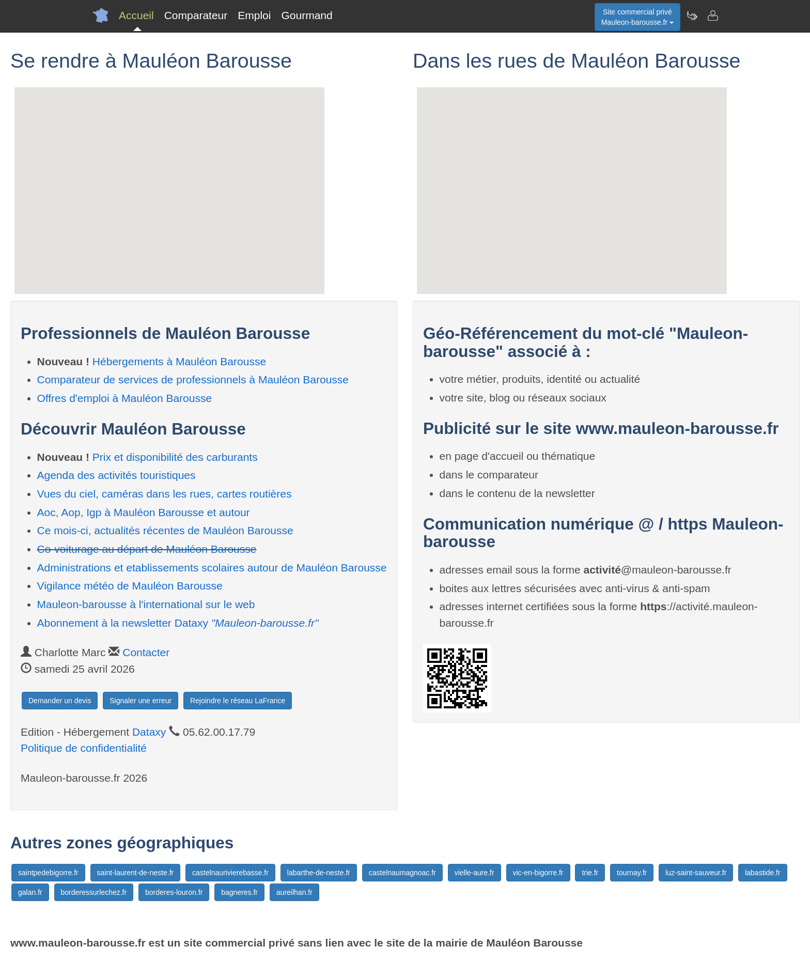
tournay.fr (632, 873)
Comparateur (196, 15)
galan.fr (30, 892)
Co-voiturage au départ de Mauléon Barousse (147, 549)
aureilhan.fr (294, 892)
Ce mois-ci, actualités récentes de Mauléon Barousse (165, 530)
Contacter (145, 652)
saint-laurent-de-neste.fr (135, 873)
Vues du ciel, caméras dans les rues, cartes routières (164, 494)
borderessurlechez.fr (94, 892)
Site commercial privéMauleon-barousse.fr (637, 17)
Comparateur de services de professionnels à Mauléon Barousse (193, 379)
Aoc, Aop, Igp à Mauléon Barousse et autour (143, 512)
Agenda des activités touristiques (116, 475)
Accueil (136, 15)
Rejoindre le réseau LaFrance (237, 700)
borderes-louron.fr (173, 892)
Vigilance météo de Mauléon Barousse (130, 586)
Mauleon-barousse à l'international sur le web (146, 604)
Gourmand (306, 15)
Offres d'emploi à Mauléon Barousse (124, 398)
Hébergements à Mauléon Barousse (179, 361)
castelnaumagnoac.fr (402, 873)
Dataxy (149, 732)
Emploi (254, 15)
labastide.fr (762, 873)
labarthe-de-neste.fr (318, 873)
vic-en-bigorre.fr (538, 873)
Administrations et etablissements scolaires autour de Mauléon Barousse (212, 568)
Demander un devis (59, 700)
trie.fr (590, 873)
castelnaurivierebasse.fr (230, 873)
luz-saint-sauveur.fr (695, 873)
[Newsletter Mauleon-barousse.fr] (691, 15)
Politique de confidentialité (84, 748)
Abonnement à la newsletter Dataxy (178, 623)
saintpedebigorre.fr (48, 873)
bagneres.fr (239, 892)
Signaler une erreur (141, 700)
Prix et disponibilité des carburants (175, 457)
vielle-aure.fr (474, 873)
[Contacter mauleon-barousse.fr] (712, 15)
